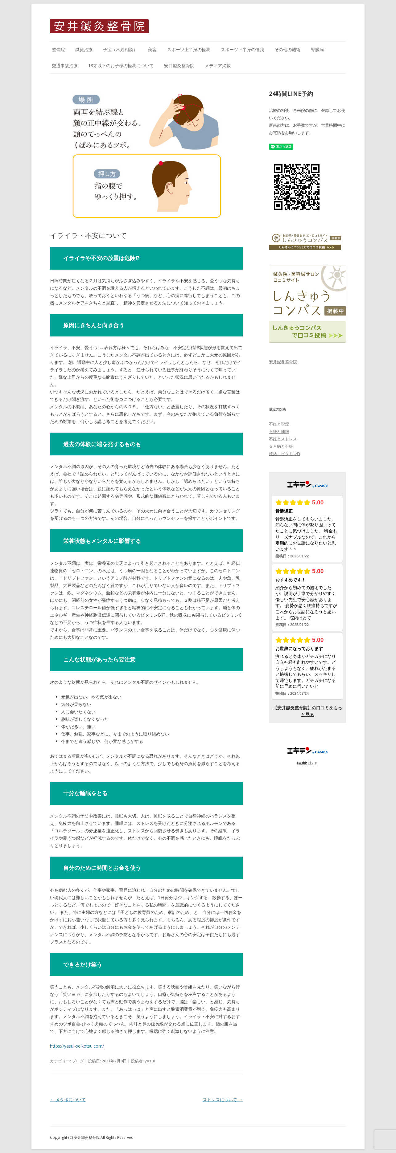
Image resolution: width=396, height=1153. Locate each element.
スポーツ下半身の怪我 (242, 49)
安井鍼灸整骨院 (179, 65)
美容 (152, 49)
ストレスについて (223, 1099)
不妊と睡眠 (279, 431)
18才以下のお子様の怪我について (121, 65)
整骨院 (58, 49)
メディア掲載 (218, 65)
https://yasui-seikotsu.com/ (77, 1046)
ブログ (78, 1061)
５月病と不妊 (281, 446)
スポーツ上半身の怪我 (188, 49)
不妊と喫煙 (279, 424)
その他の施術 (287, 49)
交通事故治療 (65, 65)
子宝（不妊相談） (120, 49)
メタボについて (68, 1099)
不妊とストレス (283, 439)
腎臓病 (317, 49)
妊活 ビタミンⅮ (284, 453)
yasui (150, 1061)
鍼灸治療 (84, 49)
